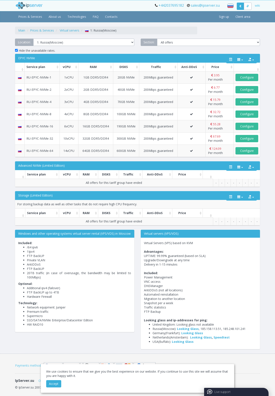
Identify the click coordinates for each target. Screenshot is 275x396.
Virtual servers (69, 30)
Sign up (224, 17)
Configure (247, 77)
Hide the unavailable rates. (35, 50)
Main (21, 30)
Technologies (76, 17)
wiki (257, 5)
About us (55, 17)
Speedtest (222, 337)
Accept (53, 384)
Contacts (111, 17)
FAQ (96, 17)
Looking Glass (188, 329)
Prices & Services (30, 17)
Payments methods (28, 365)
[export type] (251, 59)
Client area (242, 17)
